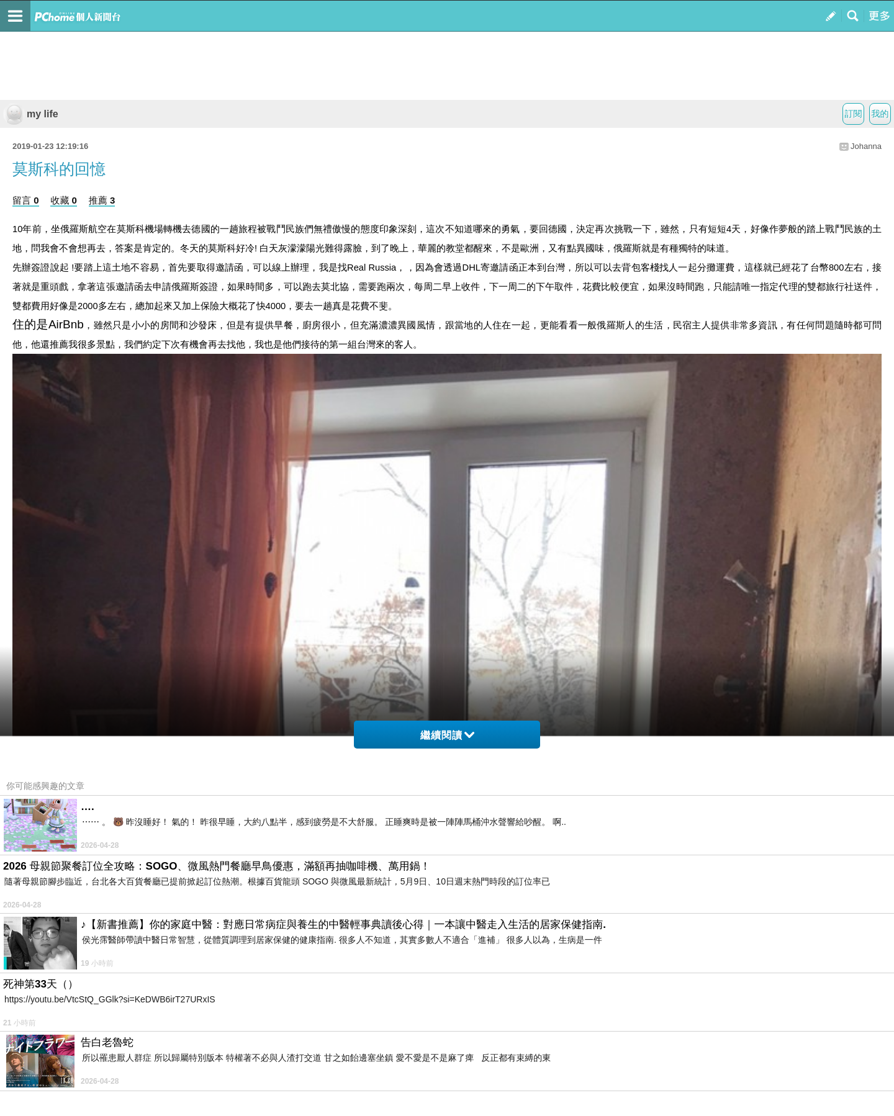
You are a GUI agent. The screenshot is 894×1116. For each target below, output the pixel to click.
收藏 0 (63, 200)
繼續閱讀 (447, 735)
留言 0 (25, 200)
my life (30, 114)
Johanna (866, 146)
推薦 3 (102, 200)
